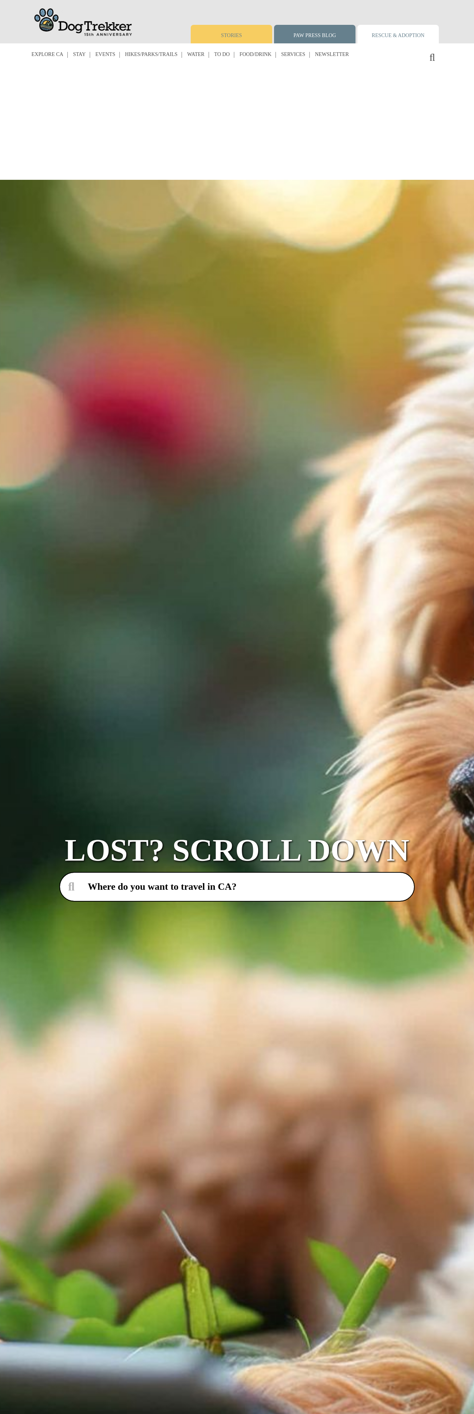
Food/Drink (255, 54)
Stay (79, 54)
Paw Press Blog (315, 35)
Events (106, 54)
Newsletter (332, 54)
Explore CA (47, 54)
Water (195, 54)
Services (293, 54)
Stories (231, 35)
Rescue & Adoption (398, 35)
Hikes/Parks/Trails (151, 54)
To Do (222, 54)
